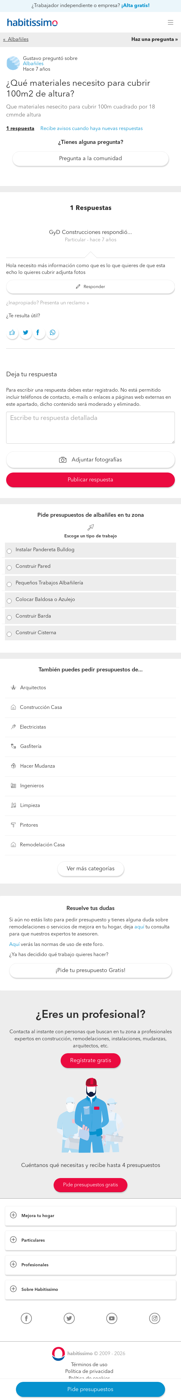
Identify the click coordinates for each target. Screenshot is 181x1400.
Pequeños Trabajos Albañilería (49, 583)
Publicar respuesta (90, 480)
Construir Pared (33, 566)
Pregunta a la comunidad (90, 158)
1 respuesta (20, 128)
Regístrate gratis (90, 1060)
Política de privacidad (89, 1371)
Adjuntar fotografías (90, 460)
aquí (139, 927)
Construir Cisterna (36, 633)
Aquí (14, 944)
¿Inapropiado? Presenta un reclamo (46, 303)
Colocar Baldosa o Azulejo (45, 599)
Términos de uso (89, 1364)
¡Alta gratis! (135, 5)
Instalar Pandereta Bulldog (45, 550)
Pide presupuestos (90, 1389)
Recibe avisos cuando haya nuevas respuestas (91, 128)
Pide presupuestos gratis (90, 1185)
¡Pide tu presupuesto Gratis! (90, 970)
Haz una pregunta (152, 39)
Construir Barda (33, 616)
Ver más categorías (91, 869)
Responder (90, 287)
